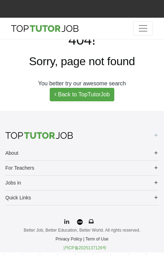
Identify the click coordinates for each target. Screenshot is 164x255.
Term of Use (97, 239)
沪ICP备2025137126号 (85, 247)
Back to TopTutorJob (82, 94)
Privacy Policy (69, 239)
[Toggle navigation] (143, 28)
